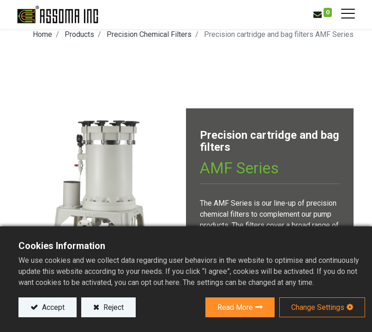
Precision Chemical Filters (149, 34)
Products (79, 34)
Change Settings (317, 307)
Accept (52, 307)
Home (42, 34)
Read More (235, 307)
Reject (113, 307)
